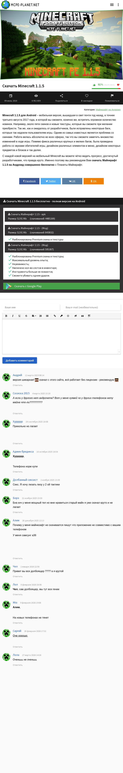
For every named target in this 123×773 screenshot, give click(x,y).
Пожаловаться (112, 98)
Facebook (29, 181)
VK (72, 181)
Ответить (18, 385)
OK (94, 181)
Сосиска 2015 (21, 393)
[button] (6, 316)
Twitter (51, 181)
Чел (15, 566)
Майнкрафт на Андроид (108, 109)
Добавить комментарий (20, 360)
